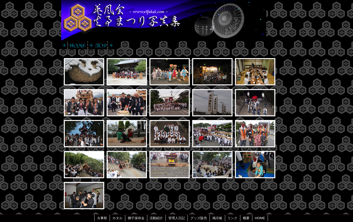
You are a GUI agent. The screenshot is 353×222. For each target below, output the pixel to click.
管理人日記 (176, 218)
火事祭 (102, 218)
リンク (232, 218)
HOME (260, 218)
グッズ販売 (198, 218)
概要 (246, 218)
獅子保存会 (136, 218)
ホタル (117, 218)
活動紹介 (156, 218)
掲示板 (217, 218)
